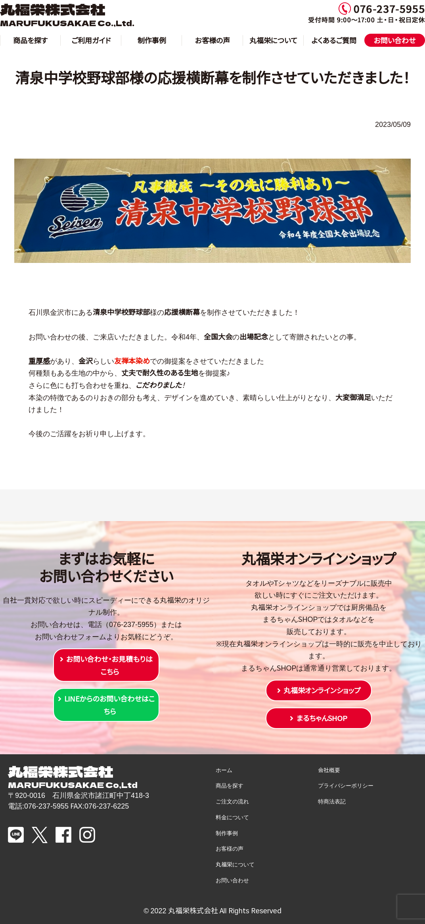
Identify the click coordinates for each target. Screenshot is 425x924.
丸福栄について (273, 40)
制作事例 (152, 40)
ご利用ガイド (91, 40)
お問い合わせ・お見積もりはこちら (109, 665)
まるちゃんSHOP (321, 718)
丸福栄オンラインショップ (322, 690)
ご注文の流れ (232, 801)
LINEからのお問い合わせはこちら (109, 704)
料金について (232, 817)
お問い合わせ (395, 40)
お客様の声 (212, 40)
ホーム (224, 770)
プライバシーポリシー (345, 785)
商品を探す (30, 40)
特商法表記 (332, 801)
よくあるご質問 (334, 40)
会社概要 (329, 770)
